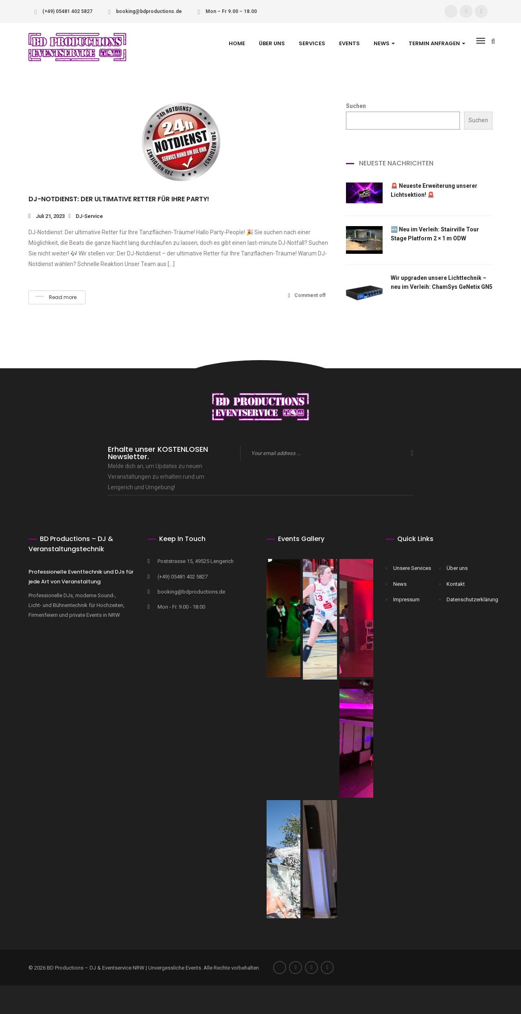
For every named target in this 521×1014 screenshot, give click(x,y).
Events (349, 43)
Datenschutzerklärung (467, 599)
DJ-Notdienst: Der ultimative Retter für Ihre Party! (118, 199)
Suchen (356, 106)
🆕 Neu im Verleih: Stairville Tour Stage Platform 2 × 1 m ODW (435, 234)
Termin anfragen (437, 43)
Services (312, 43)
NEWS (384, 43)
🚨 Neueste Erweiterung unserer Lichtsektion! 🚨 (434, 190)
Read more (56, 297)
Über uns (272, 43)
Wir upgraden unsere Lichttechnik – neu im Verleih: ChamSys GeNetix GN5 (442, 282)
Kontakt (456, 584)
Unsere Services (412, 568)
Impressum (406, 599)
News (400, 584)
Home (237, 43)
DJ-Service (89, 216)
